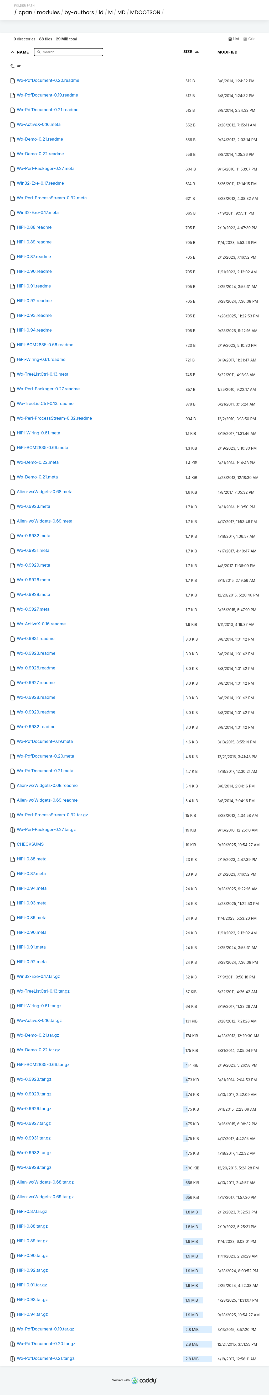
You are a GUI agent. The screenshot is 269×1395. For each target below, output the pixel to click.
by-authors (79, 12)
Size (191, 51)
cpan (25, 12)
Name (23, 52)
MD (121, 12)
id (101, 12)
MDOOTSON (145, 12)
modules (48, 12)
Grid (249, 38)
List (233, 38)
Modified (228, 52)
